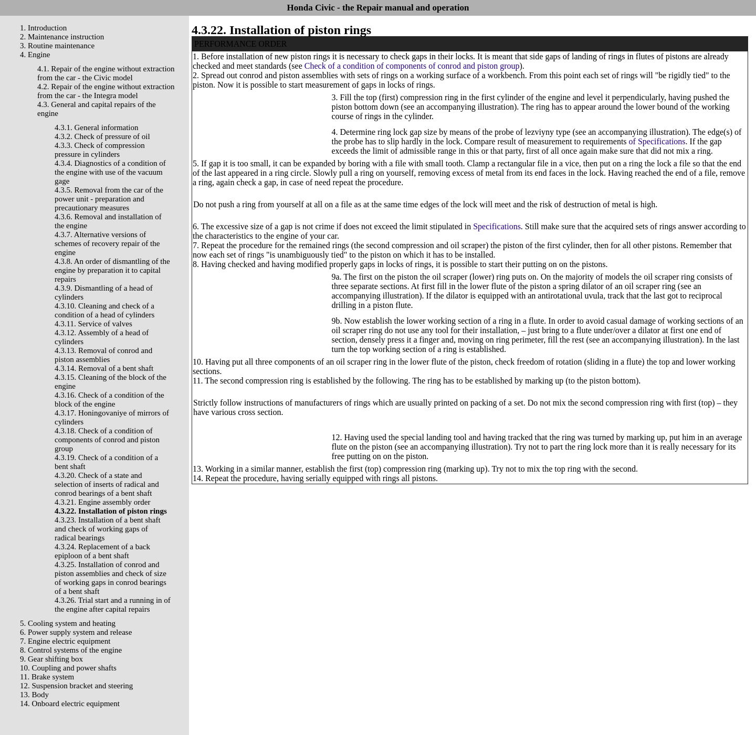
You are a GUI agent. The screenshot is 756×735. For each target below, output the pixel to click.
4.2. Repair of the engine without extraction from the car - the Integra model (106, 91)
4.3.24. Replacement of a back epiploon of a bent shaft (102, 551)
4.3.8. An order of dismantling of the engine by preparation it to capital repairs (112, 270)
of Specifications (657, 141)
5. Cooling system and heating (68, 623)
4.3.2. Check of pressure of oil (102, 136)
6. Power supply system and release (76, 632)
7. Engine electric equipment (65, 641)
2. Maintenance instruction (62, 37)
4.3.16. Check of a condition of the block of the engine (109, 399)
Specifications (497, 226)
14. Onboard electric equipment (70, 703)
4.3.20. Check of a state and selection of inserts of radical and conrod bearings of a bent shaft (107, 484)
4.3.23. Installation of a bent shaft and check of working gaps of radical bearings (108, 529)
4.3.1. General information (97, 127)
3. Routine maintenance (57, 45)
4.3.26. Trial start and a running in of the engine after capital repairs (113, 604)
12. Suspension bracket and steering (76, 685)
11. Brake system (47, 677)
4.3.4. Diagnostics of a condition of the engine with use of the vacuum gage (110, 172)
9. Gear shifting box (51, 659)
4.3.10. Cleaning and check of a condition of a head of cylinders (104, 310)
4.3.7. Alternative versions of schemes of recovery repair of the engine (107, 243)
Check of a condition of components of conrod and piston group (412, 65)
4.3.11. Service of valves (93, 323)
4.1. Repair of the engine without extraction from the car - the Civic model (106, 73)
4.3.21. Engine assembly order (102, 502)
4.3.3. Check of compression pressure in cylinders (100, 149)
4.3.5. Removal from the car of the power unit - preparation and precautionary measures (109, 199)
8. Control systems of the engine (71, 650)
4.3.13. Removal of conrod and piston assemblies (103, 355)
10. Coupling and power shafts (68, 668)
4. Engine (35, 54)
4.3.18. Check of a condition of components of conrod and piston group (107, 440)
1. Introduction (43, 28)
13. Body (34, 694)
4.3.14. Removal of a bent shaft (104, 368)
